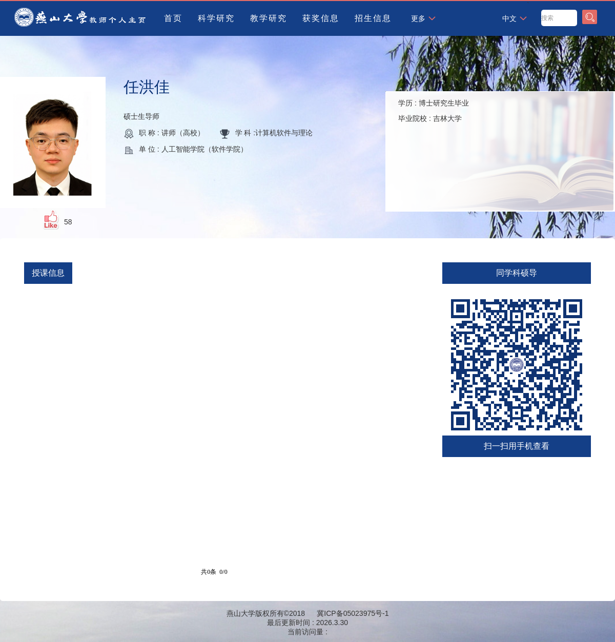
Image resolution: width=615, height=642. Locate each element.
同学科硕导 (516, 272)
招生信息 (373, 18)
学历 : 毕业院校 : (433, 110)
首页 (173, 18)
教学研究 (268, 18)
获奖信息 (320, 18)
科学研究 (216, 18)
